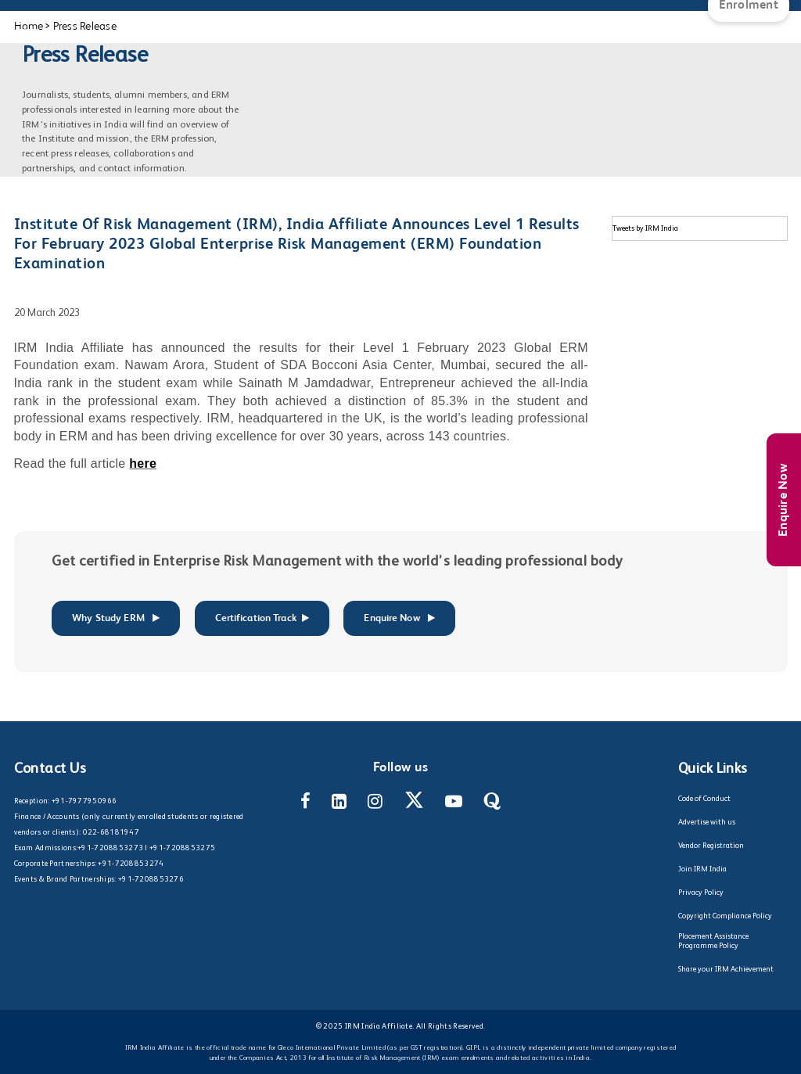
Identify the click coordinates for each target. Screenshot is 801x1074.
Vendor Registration (711, 846)
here (142, 463)
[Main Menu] (27, 15)
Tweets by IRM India (645, 228)
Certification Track (262, 618)
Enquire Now (784, 500)
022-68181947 (111, 832)
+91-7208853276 (151, 879)
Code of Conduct (704, 799)
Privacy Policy (701, 892)
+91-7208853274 (130, 863)
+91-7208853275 (182, 848)
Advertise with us (706, 822)
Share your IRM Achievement (726, 969)
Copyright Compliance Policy (725, 916)
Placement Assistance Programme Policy (713, 941)
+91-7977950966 (84, 801)
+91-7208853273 (110, 848)
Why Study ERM (116, 618)
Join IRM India (702, 869)
